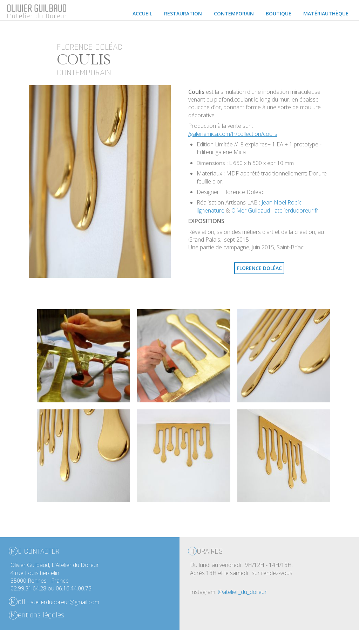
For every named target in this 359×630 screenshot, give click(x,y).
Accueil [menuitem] (142, 13)
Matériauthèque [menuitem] (325, 13)
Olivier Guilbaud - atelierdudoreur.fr (274, 210)
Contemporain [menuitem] (234, 13)
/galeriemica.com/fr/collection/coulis (232, 134)
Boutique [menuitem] (278, 13)
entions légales (37, 615)
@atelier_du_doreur (242, 592)
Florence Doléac (259, 268)
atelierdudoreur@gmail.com (65, 602)
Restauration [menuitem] (183, 13)
